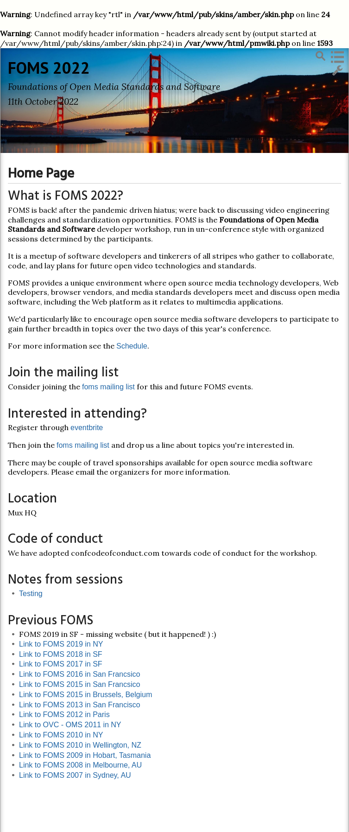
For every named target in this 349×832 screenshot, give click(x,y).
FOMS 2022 (49, 67)
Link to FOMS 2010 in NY (61, 735)
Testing (31, 593)
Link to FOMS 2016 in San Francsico (79, 674)
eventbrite (86, 428)
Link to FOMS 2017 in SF (60, 664)
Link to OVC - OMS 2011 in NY (70, 725)
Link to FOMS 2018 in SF (60, 654)
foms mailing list (108, 387)
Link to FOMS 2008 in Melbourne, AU (80, 765)
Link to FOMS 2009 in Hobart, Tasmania (85, 755)
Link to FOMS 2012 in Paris (64, 714)
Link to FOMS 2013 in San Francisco (79, 705)
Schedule (131, 346)
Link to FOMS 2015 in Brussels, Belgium (85, 695)
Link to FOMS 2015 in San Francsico (79, 684)
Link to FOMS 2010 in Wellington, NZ (80, 745)
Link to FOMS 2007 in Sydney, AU (75, 775)
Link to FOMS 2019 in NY (61, 644)
